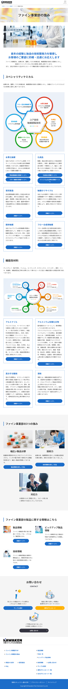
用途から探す (10, 662)
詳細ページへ (18, 216)
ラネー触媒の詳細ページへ (18, 179)
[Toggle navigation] (65, 2)
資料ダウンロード (50, 608)
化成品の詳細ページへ (50, 175)
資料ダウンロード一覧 (45, 670)
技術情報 (40, 662)
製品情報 (40, 650)
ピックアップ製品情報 (44, 657)
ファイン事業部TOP (12, 650)
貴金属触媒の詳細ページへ (18, 175)
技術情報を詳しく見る (50, 465)
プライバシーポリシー (38, 682)
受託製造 (22, 662)
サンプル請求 (18, 608)
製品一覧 (40, 654)
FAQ (7, 666)
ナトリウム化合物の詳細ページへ (50, 180)
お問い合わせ (34, 630)
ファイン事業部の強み (13, 654)
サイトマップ (52, 682)
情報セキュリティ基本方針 (20, 682)
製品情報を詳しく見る (18, 467)
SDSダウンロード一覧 (45, 674)
